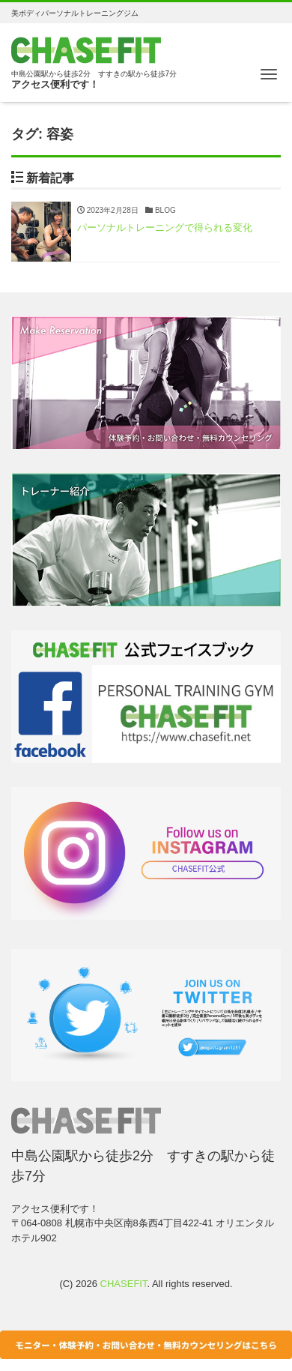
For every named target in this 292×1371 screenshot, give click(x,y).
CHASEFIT (123, 1283)
